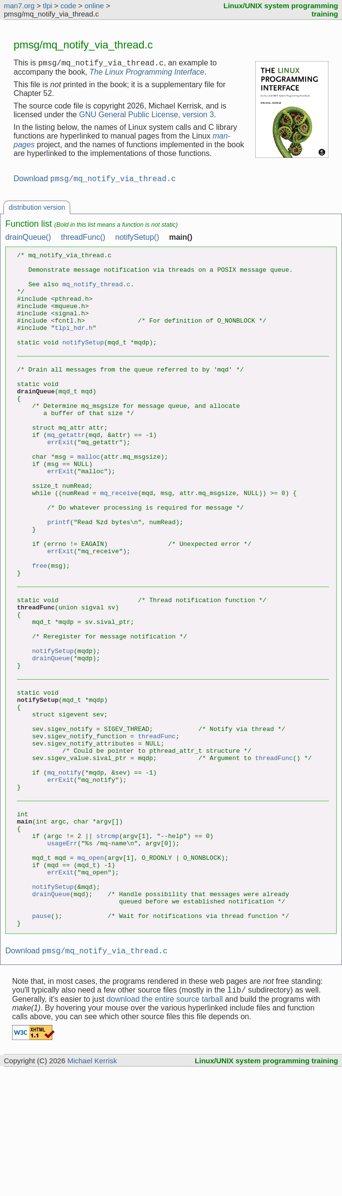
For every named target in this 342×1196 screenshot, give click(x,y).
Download (95, 181)
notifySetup (83, 363)
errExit (60, 479)
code (69, 5)
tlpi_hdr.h (74, 346)
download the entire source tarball (165, 1124)
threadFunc (157, 824)
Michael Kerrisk (92, 1185)
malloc (89, 497)
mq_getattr (66, 470)
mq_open (91, 966)
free (39, 627)
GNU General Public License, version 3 (146, 116)
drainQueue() (28, 240)
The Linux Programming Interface (147, 73)
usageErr (62, 949)
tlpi (47, 5)
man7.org (19, 5)
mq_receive (119, 540)
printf (58, 575)
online (94, 5)
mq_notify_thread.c (96, 294)
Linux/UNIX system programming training (266, 1185)
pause (41, 1036)
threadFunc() (83, 240)
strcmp (107, 940)
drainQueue (51, 734)
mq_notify (64, 868)
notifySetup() (137, 240)
